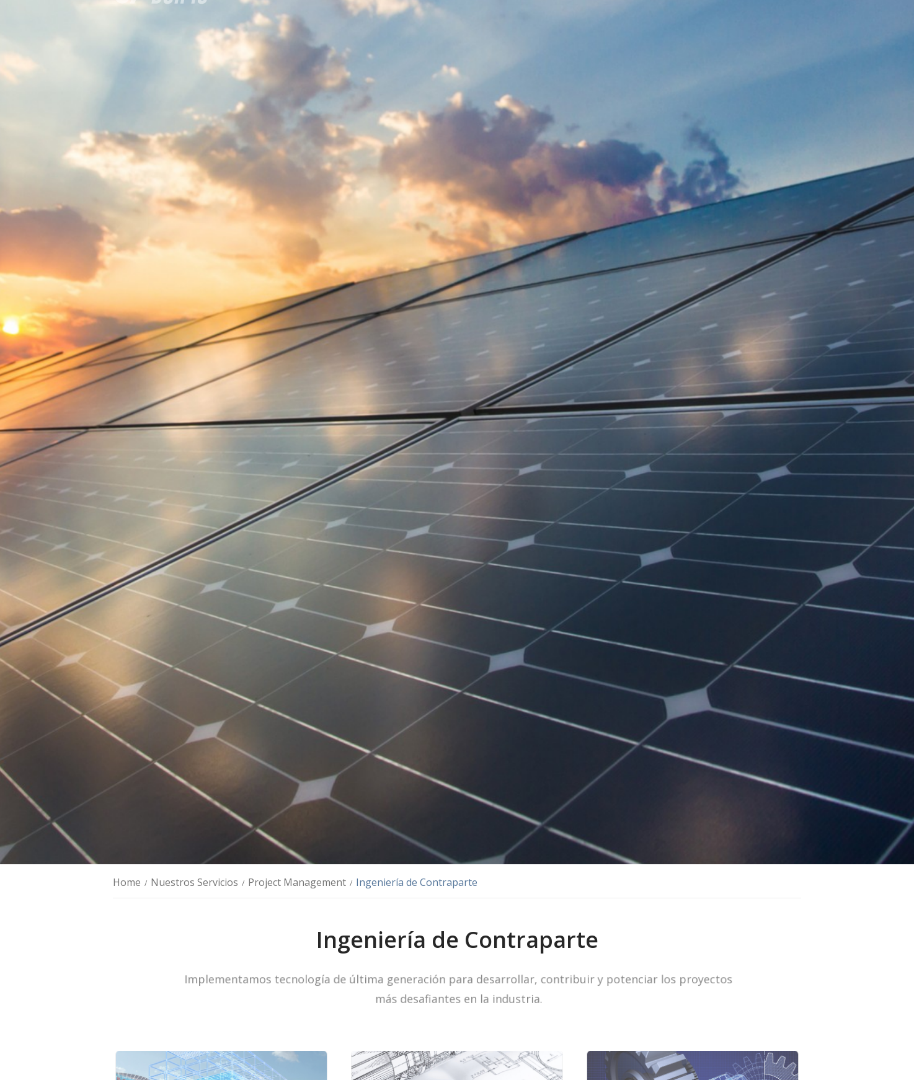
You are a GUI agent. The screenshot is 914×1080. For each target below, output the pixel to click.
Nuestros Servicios (194, 882)
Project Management (297, 882)
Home (127, 882)
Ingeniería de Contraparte (416, 882)
